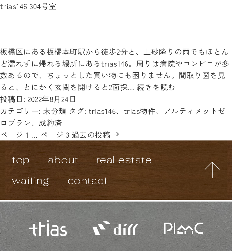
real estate (124, 159)
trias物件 (139, 110)
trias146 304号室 (28, 5)
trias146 (102, 110)
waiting (30, 180)
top (21, 159)
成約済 (50, 122)
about (63, 159)
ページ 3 (54, 134)
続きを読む (156, 86)
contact (87, 180)
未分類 (54, 110)
